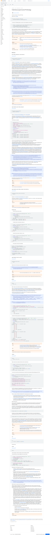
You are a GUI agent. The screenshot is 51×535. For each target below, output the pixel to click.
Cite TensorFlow (32, 531)
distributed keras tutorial (23, 502)
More (12, 4)
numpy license (13, 520)
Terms (11, 534)
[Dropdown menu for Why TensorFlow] (32, 1)
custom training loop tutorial (20, 482)
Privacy (13, 534)
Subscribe (47, 534)
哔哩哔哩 (11, 530)
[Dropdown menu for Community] (26, 1)
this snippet (16, 88)
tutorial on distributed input (32, 95)
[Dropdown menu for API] (16, 1)
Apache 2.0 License (12, 519)
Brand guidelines (32, 530)
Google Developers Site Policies (22, 519)
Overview (2, 4)
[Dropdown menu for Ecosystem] (21, 1)
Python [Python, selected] (5, 4)
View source (13, 108)
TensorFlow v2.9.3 (4, 3)
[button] (4, 7)
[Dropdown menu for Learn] (13, 1)
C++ (7, 4)
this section (21, 96)
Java (10, 4)
